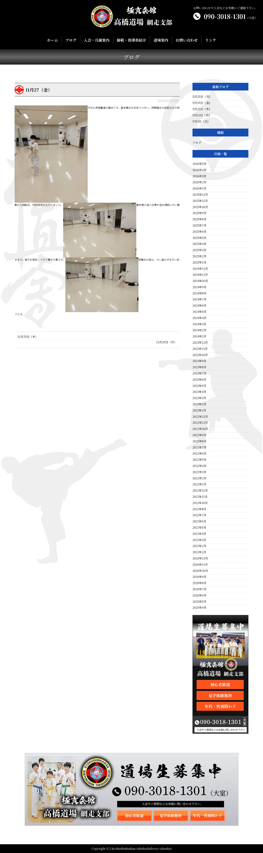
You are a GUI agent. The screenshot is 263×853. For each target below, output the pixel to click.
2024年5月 (200, 312)
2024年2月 (200, 330)
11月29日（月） (166, 342)
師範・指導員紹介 (131, 40)
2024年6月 (200, 305)
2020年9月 (200, 577)
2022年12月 (200, 416)
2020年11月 (200, 564)
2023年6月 (199, 379)
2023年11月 (200, 349)
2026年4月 (200, 170)
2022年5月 (200, 460)
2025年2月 (200, 256)
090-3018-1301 (231, 16)
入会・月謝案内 (96, 40)
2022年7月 (200, 447)
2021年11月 (200, 497)
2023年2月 (199, 404)
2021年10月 (200, 503)
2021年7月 (199, 515)
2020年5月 (200, 601)
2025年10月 (200, 207)
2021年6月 (199, 521)
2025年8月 (200, 219)
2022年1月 (199, 484)
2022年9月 (200, 435)
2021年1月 (199, 552)
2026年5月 (200, 164)
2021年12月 (200, 490)
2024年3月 (199, 324)
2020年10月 (200, 571)
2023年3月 (199, 398)
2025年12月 (200, 194)
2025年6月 (200, 231)
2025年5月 (200, 238)
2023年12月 (200, 342)
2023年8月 (199, 367)
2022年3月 (199, 472)
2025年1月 (199, 262)
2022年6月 (200, 453)
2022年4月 (200, 466)
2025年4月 (200, 244)
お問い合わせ (186, 40)
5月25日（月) (201, 96)
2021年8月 (199, 509)
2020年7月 (200, 589)
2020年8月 (200, 583)
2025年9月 (200, 213)
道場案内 (160, 40)
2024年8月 (200, 293)
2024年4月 (200, 318)
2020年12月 (200, 558)
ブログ (71, 40)
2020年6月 (200, 595)
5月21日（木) (201, 109)
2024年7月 (200, 299)
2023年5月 (199, 386)
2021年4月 (199, 534)
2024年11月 (200, 275)
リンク (210, 40)
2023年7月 (199, 373)
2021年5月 (199, 527)
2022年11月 (200, 422)
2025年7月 (200, 225)
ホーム (52, 40)
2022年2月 (200, 478)
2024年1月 (199, 336)
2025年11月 (200, 201)
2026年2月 (200, 182)
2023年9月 (199, 361)
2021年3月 (199, 540)
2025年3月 (199, 250)
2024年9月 (200, 287)
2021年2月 (199, 546)
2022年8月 (200, 441)
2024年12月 (200, 269)
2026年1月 (199, 188)
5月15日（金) (201, 103)
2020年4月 (200, 607)
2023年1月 (199, 410)
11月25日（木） (27, 337)
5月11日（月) (201, 115)
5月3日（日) (201, 121)
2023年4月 (199, 392)
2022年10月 (200, 429)
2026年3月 (199, 176)
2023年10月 (200, 355)
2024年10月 (200, 281)
